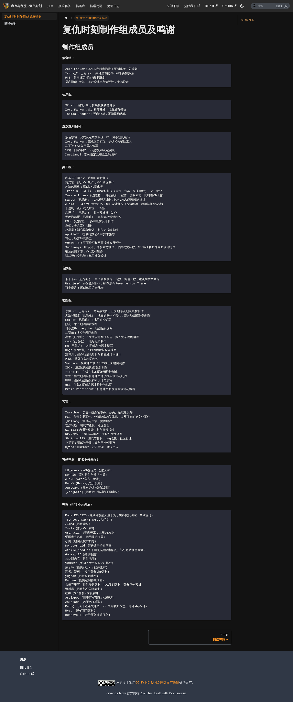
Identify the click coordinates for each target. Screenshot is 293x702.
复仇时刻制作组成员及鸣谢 (23, 16)
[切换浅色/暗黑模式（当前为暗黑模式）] (242, 6)
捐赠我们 (192, 6)
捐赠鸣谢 (96, 6)
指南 (50, 6)
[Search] (270, 6)
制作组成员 (247, 20)
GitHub (229, 6)
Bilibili (211, 6)
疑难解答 (64, 6)
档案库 (80, 6)
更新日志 (113, 6)
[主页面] (66, 18)
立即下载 (173, 6)
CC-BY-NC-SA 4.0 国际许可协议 (157, 682)
